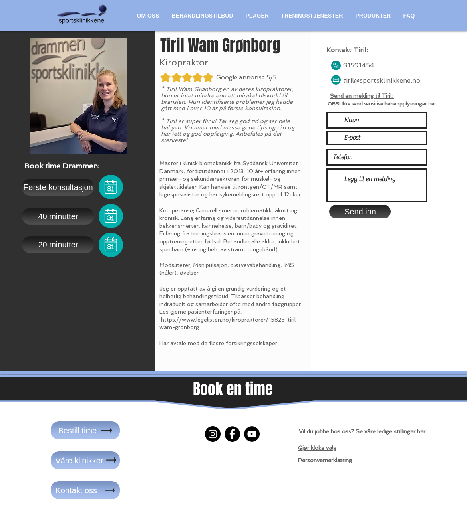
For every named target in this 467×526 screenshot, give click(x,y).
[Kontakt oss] (85, 490)
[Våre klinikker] (85, 460)
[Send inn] (360, 211)
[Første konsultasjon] (58, 187)
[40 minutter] (58, 216)
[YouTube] (252, 434)
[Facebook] (232, 434)
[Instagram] (213, 434)
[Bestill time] (85, 430)
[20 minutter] (58, 244)
